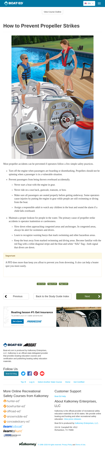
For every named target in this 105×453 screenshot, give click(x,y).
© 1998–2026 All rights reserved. (50, 445)
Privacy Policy (67, 445)
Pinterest (36, 373)
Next (87, 296)
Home (67, 382)
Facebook (29, 373)
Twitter (23, 373)
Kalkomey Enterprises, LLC (86, 423)
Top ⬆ (23, 382)
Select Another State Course (50, 382)
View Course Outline (52, 12)
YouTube (42, 373)
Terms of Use (80, 445)
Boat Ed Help (60, 396)
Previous (18, 296)
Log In (32, 382)
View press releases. (73, 419)
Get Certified (79, 382)
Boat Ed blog (11, 374)
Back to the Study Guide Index (52, 296)
